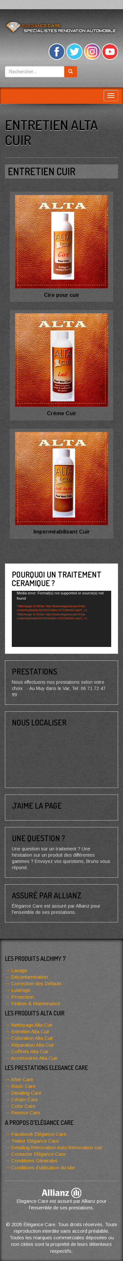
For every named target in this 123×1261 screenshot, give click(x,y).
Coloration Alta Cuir (32, 1038)
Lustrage (20, 990)
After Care (22, 1079)
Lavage (19, 970)
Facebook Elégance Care (38, 1134)
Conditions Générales (34, 1160)
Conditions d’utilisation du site (43, 1167)
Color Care (23, 1106)
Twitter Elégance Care (35, 1141)
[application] (61, 619)
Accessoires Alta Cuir (34, 1058)
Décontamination (29, 977)
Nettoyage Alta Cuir (32, 1025)
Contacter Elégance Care (38, 1154)
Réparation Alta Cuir (32, 1045)
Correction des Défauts (36, 983)
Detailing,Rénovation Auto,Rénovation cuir (56, 1147)
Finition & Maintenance (35, 1003)
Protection (22, 997)
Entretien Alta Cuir (30, 1031)
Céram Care (24, 1099)
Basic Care (23, 1086)
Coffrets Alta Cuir (30, 1051)
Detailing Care (26, 1093)
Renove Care (25, 1112)
